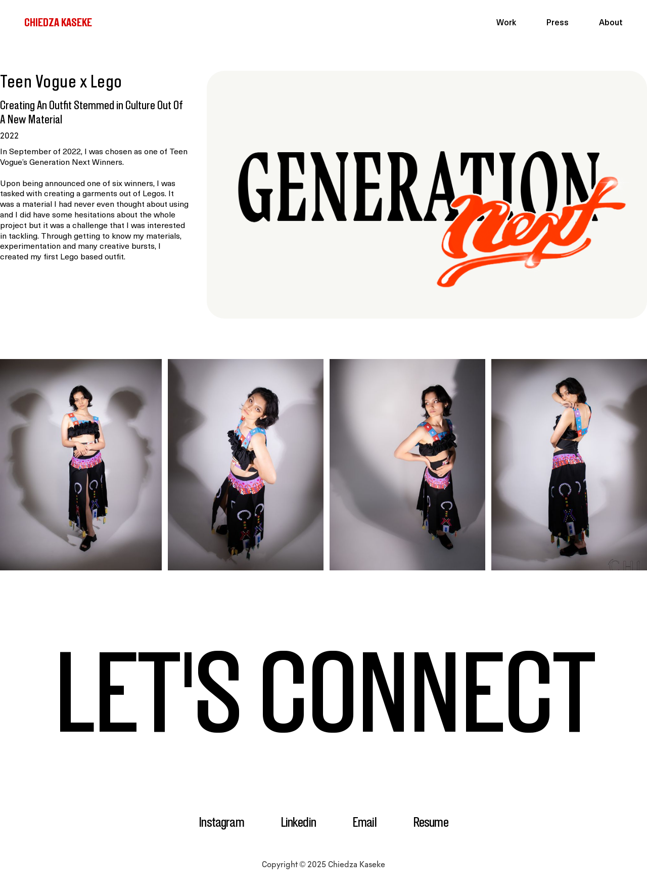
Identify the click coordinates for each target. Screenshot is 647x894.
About (611, 23)
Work (506, 23)
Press (557, 23)
